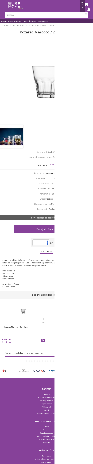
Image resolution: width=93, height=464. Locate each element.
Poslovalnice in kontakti (15, 21)
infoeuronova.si (49, 397)
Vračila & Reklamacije (46, 423)
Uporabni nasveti (43, 21)
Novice (26, 21)
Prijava (87, 11)
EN (82, 7)
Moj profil (46, 426)
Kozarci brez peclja (32, 25)
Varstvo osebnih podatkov (46, 420)
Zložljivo (52, 209)
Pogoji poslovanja (46, 416)
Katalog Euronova (46, 384)
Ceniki (46, 394)
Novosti (46, 410)
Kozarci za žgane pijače (49, 25)
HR (82, 5)
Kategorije (46, 413)
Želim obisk (32, 21)
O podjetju (4, 21)
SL (82, 2)
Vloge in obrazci (46, 387)
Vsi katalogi (47, 390)
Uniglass (55, 204)
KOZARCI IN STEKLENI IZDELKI (13, 25)
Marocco (49, 199)
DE (82, 10)
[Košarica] (86, 4)
